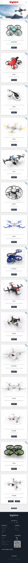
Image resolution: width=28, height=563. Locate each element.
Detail (14, 47)
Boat (2, 532)
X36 (14, 74)
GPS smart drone (4, 527)
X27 (14, 301)
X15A (14, 398)
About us (16, 527)
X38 (14, 107)
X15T (14, 236)
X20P (14, 333)
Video (17, 501)
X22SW (14, 366)
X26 (14, 463)
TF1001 (14, 269)
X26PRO (14, 42)
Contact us (16, 528)
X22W (14, 495)
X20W (14, 431)
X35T (14, 204)
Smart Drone (4, 528)
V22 (14, 171)
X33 (14, 139)
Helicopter (3, 531)
